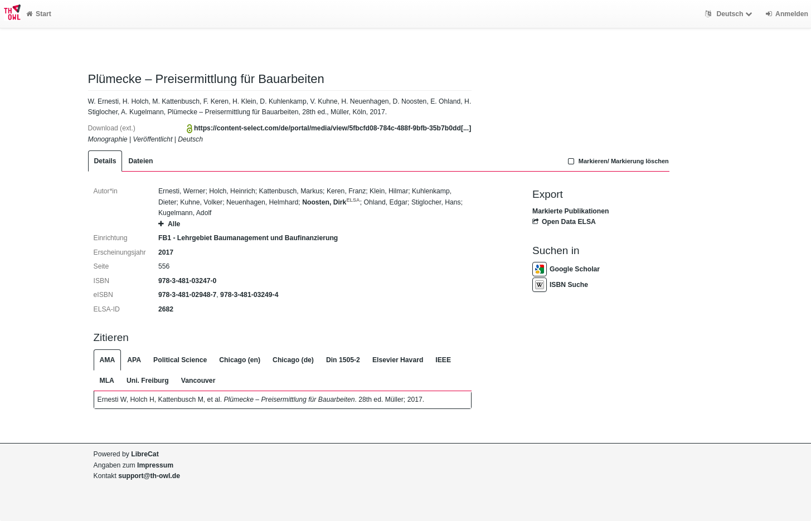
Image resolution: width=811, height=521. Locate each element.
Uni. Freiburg (148, 380)
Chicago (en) (239, 360)
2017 (165, 252)
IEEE (443, 360)
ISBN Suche (560, 285)
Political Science (180, 360)
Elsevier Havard (397, 360)
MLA (107, 380)
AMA (107, 360)
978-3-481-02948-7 (187, 295)
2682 (165, 309)
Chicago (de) (293, 360)
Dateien (140, 161)
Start (38, 14)
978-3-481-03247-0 (187, 281)
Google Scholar (566, 269)
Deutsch (730, 14)
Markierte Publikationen (570, 211)
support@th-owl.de (149, 476)
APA (134, 360)
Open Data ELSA (564, 222)
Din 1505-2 (343, 360)
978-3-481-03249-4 (249, 295)
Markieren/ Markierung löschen (617, 161)
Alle (169, 224)
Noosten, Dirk (331, 202)
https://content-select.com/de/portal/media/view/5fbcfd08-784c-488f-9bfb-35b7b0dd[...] (332, 128)
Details (105, 161)
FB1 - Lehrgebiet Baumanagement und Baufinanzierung (248, 238)
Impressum (155, 465)
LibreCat (144, 454)
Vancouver (198, 380)
